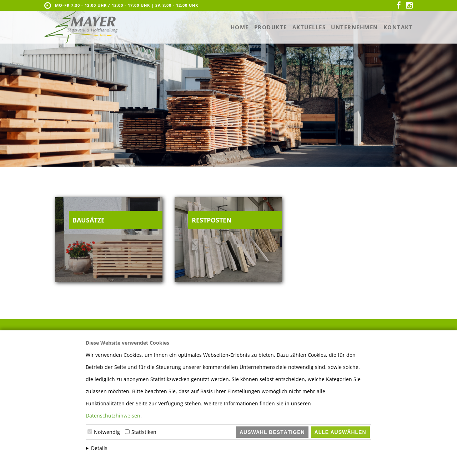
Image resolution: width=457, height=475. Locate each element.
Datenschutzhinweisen (113, 415)
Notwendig (107, 432)
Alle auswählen (340, 432)
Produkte (270, 27)
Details (99, 448)
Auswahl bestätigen (272, 432)
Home (240, 27)
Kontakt (398, 27)
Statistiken (143, 432)
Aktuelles (309, 27)
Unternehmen (354, 27)
